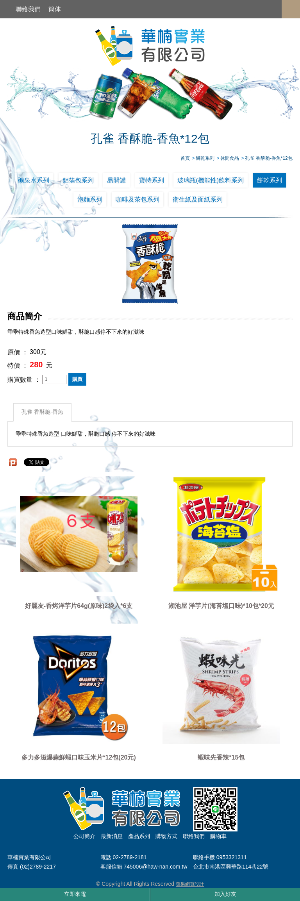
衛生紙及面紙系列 (198, 199)
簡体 (54, 9)
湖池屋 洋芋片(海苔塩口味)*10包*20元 (221, 605)
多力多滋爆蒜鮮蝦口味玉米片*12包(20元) (78, 757)
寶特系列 (151, 180)
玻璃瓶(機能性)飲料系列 (210, 180)
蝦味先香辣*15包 (221, 757)
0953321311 (231, 857)
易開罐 (116, 180)
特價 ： (17, 366)
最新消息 (112, 836)
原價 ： (17, 352)
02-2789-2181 (129, 857)
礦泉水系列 (33, 180)
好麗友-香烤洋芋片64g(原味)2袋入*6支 (79, 605)
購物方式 (166, 836)
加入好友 (225, 894)
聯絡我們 (28, 9)
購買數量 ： (23, 379)
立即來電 (75, 894)
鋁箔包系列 (78, 180)
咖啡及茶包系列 (137, 199)
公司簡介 (84, 836)
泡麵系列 (89, 199)
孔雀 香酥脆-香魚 (42, 412)
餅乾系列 (269, 180)
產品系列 (139, 836)
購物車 (218, 836)
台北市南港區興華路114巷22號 (230, 867)
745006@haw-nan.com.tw (155, 867)
